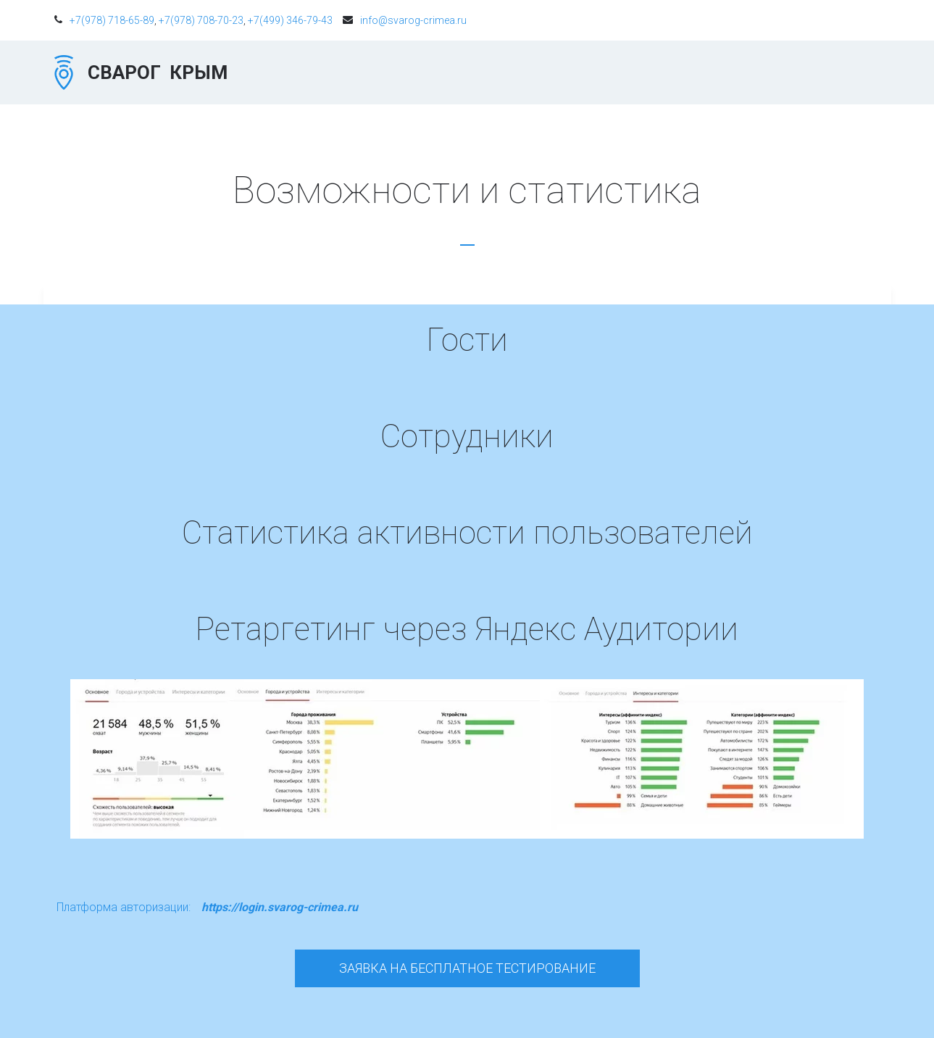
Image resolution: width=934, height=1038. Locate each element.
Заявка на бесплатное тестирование (467, 968)
